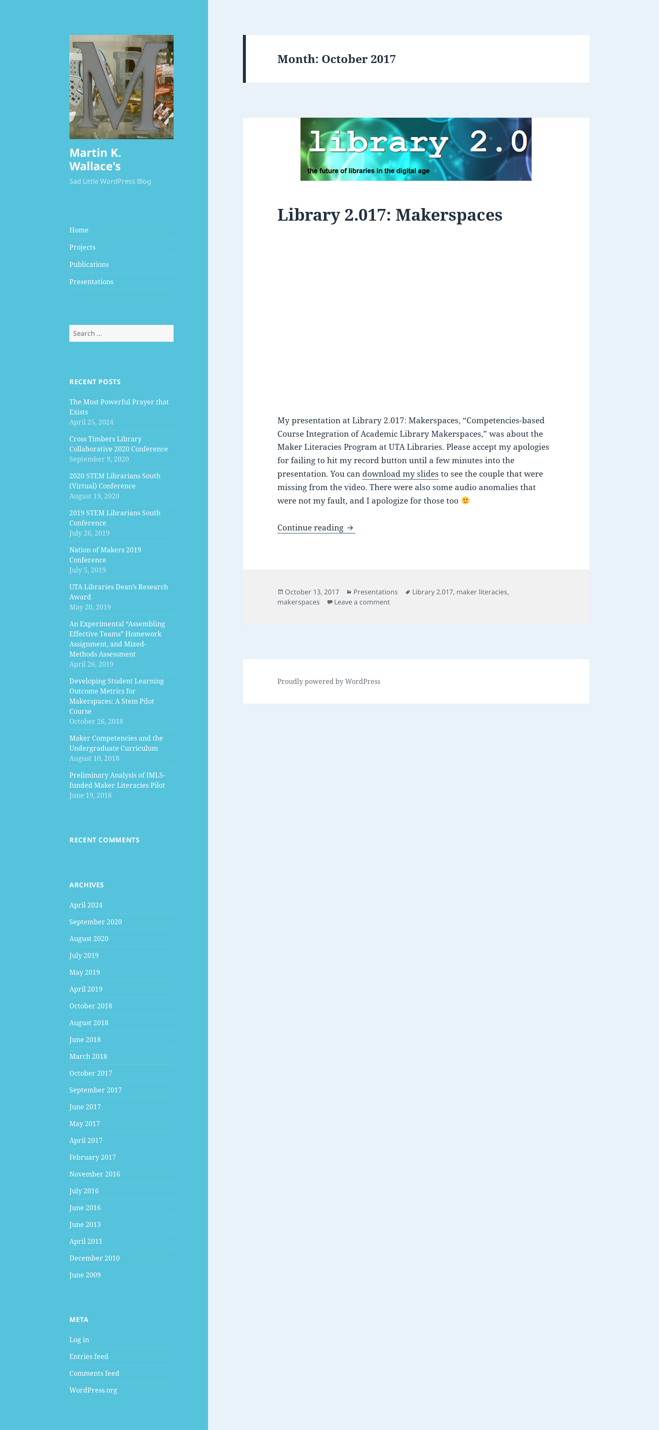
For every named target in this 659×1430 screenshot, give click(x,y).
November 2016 (94, 1174)
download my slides (400, 473)
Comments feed (94, 1373)
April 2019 (86, 989)
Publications (89, 264)
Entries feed (88, 1356)
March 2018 (88, 1056)
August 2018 (88, 1022)
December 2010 (94, 1258)
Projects (82, 247)
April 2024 (86, 905)
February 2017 (92, 1157)
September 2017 (95, 1090)
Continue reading (316, 527)
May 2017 (84, 1123)
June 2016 (85, 1207)
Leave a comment (362, 602)
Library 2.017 (432, 591)
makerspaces (298, 602)
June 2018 (85, 1039)
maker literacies (481, 591)
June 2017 (85, 1106)
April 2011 (86, 1241)
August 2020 (88, 938)
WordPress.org (93, 1390)
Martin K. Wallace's (95, 159)
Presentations (91, 281)
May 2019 (84, 972)
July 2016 (84, 1190)
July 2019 (84, 955)
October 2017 (90, 1073)
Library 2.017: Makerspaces (390, 214)
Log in (79, 1339)
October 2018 (90, 1005)
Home (79, 230)
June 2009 (85, 1275)
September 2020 (95, 921)
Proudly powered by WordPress (328, 681)
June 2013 (85, 1224)
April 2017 (86, 1140)
